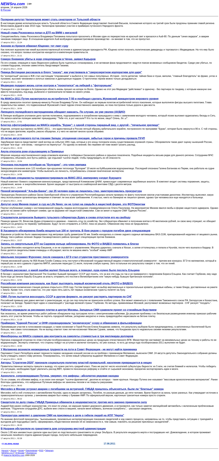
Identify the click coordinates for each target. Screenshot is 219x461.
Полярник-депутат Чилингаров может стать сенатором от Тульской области (50, 19)
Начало (5, 450)
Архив (21, 450)
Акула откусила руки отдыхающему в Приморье (32, 151)
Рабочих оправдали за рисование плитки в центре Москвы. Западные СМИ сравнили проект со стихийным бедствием (78, 309)
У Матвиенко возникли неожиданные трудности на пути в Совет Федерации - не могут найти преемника (69, 349)
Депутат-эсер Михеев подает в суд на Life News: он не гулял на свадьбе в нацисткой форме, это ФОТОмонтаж (73, 204)
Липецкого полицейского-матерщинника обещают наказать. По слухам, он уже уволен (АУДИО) (63, 111)
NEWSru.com (13, 4)
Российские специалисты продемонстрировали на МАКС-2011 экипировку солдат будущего (61, 177)
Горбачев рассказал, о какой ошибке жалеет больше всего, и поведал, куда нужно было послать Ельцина (70, 270)
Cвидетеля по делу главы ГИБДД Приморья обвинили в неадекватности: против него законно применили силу (74, 402)
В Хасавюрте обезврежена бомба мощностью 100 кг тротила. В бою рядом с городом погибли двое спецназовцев (75, 230)
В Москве (19, 453)
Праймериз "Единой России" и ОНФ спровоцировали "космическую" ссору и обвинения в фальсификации (71, 323)
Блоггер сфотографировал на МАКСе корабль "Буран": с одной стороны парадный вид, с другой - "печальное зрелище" (80, 125)
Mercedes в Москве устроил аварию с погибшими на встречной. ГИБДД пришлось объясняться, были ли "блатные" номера (82, 389)
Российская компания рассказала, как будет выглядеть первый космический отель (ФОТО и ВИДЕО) (67, 283)
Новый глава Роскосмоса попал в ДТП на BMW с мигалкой (39, 32)
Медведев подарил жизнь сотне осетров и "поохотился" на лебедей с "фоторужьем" (56, 85)
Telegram (49, 450)
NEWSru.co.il (7, 453)
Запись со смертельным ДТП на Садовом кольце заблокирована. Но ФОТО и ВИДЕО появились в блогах (70, 243)
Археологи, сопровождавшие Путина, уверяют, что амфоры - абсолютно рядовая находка (60, 375)
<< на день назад (10, 443)
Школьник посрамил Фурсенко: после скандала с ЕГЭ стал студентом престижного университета (65, 257)
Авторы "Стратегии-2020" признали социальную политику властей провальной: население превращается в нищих (76, 362)
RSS (41, 450)
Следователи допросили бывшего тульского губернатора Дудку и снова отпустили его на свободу (65, 217)
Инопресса (31, 453)
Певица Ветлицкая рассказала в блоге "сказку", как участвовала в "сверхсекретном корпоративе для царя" (71, 72)
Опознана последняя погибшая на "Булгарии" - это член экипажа (43, 164)
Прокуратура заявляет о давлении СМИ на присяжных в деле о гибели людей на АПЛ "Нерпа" (62, 415)
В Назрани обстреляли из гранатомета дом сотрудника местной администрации (53, 428)
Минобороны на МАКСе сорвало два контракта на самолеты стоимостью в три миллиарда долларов (67, 336)
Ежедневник (31, 450)
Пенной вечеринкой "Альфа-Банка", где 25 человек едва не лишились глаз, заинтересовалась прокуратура (71, 191)
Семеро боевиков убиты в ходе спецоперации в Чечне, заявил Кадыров (48, 59)
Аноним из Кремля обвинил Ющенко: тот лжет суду (34, 45)
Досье (13, 450)
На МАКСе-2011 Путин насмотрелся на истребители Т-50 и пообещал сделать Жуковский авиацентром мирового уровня (79, 98)
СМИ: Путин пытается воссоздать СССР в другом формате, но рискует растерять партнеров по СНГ (66, 296)
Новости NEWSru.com (14, 455)
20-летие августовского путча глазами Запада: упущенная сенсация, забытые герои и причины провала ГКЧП (73, 138)
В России (6, 10)
